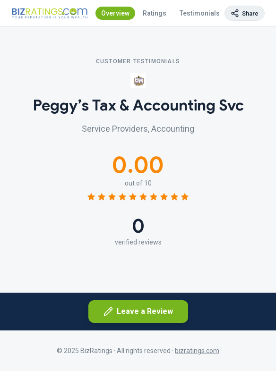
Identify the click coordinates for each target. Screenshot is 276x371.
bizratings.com (197, 350)
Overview (115, 13)
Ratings (154, 13)
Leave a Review (138, 311)
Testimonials (200, 13)
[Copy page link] (244, 13)
